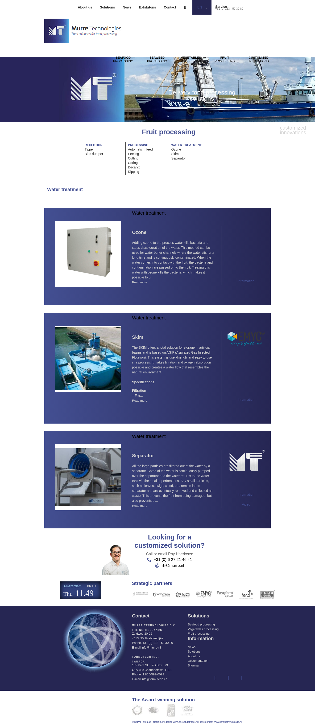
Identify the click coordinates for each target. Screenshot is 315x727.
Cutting (133, 158)
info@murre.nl (151, 647)
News (127, 7)
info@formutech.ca (154, 679)
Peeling (133, 154)
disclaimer (158, 722)
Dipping (133, 172)
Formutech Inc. (145, 657)
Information (246, 281)
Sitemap (193, 665)
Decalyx (134, 167)
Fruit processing (198, 633)
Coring (133, 163)
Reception (94, 145)
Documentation (198, 660)
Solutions (107, 7)
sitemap (147, 722)
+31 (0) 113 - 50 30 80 (229, 8)
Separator (178, 158)
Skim (175, 154)
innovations (280, 64)
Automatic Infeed (140, 149)
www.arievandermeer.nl (185, 722)
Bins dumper (94, 154)
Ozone (176, 149)
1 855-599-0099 (153, 674)
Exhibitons (147, 7)
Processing (126, 64)
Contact (170, 7)
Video (246, 504)
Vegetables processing (203, 629)
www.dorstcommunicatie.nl (227, 722)
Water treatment (186, 145)
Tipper (89, 149)
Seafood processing (201, 624)
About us (85, 7)
